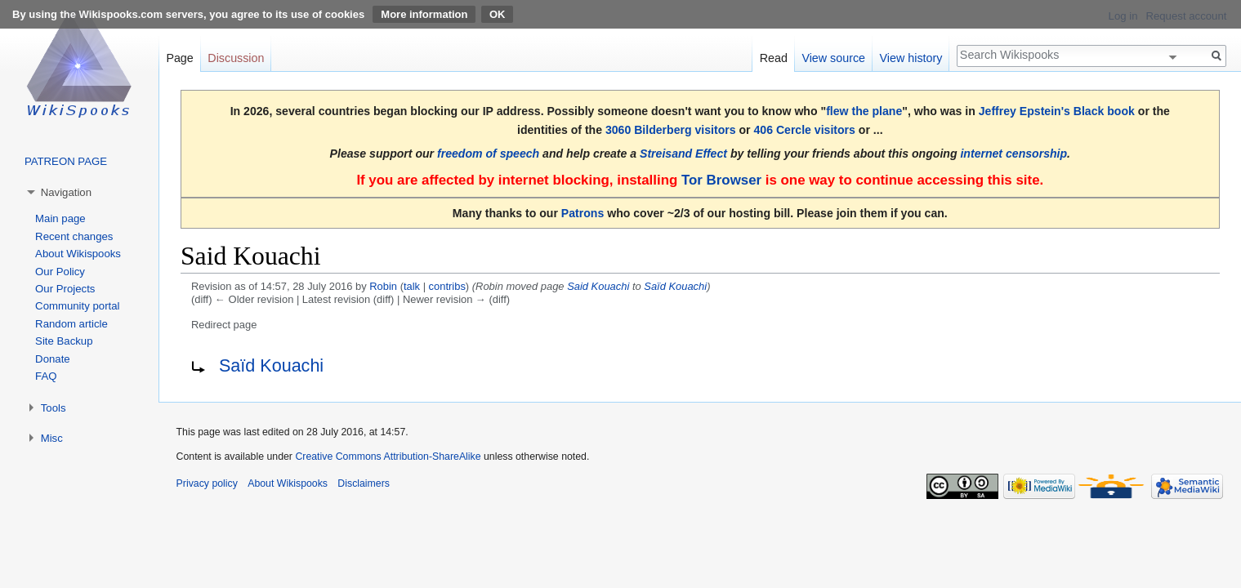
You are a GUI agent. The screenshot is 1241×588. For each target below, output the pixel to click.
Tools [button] (53, 408)
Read (774, 58)
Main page (60, 218)
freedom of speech (488, 153)
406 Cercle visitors (804, 129)
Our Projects (65, 289)
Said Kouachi (598, 286)
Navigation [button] (66, 192)
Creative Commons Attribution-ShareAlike (387, 456)
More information (424, 14)
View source (833, 58)
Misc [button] (52, 438)
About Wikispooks (78, 253)
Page (179, 58)
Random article (71, 324)
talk (412, 286)
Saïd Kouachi (675, 286)
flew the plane (864, 111)
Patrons (582, 213)
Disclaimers (363, 483)
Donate (52, 359)
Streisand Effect (683, 153)
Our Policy (60, 271)
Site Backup (63, 341)
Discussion (236, 58)
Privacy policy (207, 483)
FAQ (45, 376)
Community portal (77, 306)
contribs (447, 286)
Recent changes (74, 236)
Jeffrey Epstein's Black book (1057, 111)
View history (911, 58)
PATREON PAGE (66, 161)
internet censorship (1013, 153)
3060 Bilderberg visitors (670, 129)
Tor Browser (721, 180)
